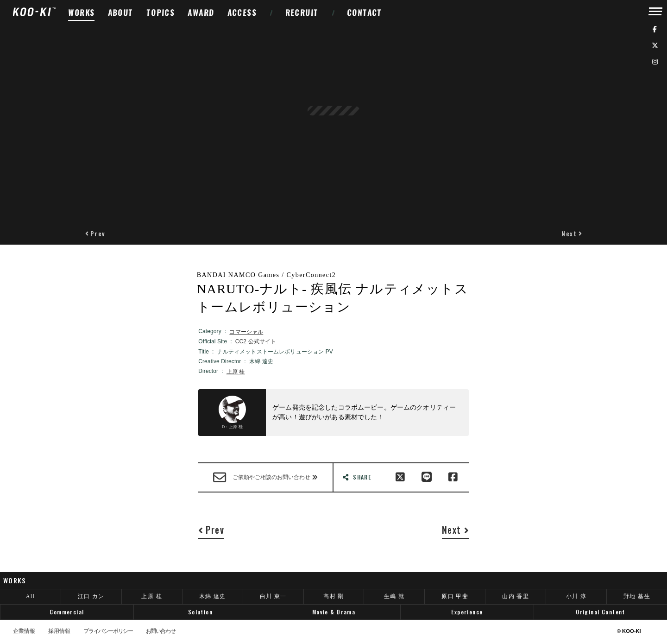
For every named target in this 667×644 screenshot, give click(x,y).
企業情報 (24, 631)
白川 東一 (273, 596)
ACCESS (242, 12)
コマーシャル (246, 331)
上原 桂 (236, 371)
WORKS (81, 12)
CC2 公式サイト (256, 341)
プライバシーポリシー (107, 631)
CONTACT (365, 12)
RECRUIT (302, 12)
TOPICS (161, 12)
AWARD (201, 12)
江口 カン (91, 596)
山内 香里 (515, 596)
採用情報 (59, 631)
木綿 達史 (212, 596)
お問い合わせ (161, 631)
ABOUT (120, 12)
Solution (200, 612)
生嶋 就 (394, 596)
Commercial (67, 612)
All (30, 596)
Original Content (600, 612)
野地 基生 (636, 596)
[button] (95, 233)
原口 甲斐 (454, 596)
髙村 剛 (333, 596)
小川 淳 (576, 596)
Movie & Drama (333, 612)
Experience (467, 612)
